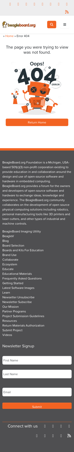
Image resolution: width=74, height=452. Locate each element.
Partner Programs (14, 311)
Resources (9, 321)
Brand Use (9, 255)
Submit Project (12, 330)
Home (9, 36)
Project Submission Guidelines (23, 316)
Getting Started (12, 283)
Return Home (37, 122)
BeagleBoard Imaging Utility (21, 231)
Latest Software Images (18, 288)
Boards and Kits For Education (23, 250)
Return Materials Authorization (23, 325)
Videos (7, 335)
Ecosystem (9, 264)
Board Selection (13, 245)
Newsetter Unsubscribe (18, 297)
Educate (8, 269)
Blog (5, 241)
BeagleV (8, 236)
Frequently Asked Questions (22, 278)
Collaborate (10, 259)
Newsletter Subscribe (17, 302)
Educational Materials (17, 273)
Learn (6, 292)
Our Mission (10, 306)
